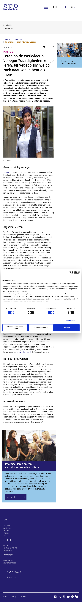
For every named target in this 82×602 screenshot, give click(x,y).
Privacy (13, 597)
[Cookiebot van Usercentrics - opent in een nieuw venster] (70, 272)
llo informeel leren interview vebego (20, 42)
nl (73, 7)
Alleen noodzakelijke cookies (15, 327)
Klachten (23, 597)
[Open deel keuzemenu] (53, 47)
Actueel (6, 530)
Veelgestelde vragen (10, 550)
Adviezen (9, 28)
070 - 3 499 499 (11, 548)
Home (7, 39)
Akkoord (67, 328)
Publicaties (7, 25)
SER (4, 535)
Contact (6, 545)
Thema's (6, 533)
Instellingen (70, 320)
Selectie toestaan (41, 328)
